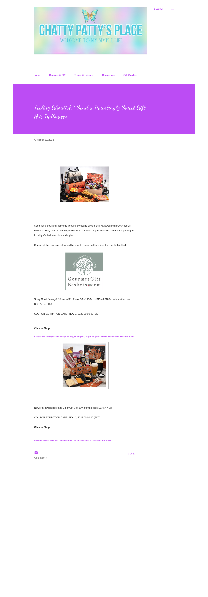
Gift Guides (129, 75)
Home (37, 75)
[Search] (159, 9)
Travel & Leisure (83, 75)
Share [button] (131, 453)
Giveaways (108, 75)
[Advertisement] (79, 559)
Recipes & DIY (57, 75)
